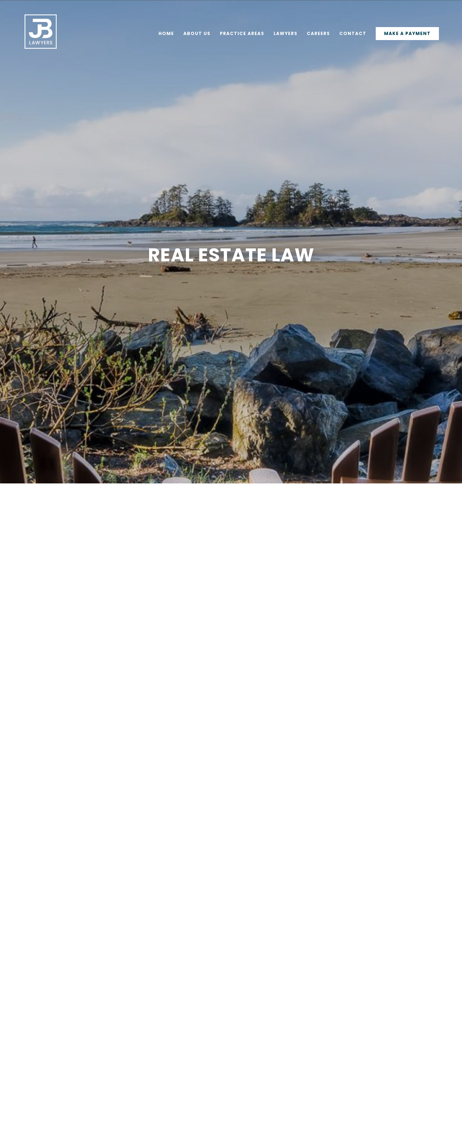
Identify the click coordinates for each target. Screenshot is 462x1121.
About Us (196, 33)
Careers (318, 33)
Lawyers (285, 33)
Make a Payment (407, 33)
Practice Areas (242, 33)
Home (166, 33)
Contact (352, 33)
